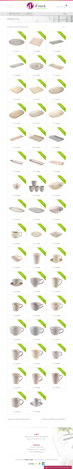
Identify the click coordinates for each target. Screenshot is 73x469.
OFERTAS (28, 14)
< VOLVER (63, 27)
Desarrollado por (24, 460)
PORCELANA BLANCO (21, 27)
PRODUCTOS (15, 14)
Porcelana (10, 27)
